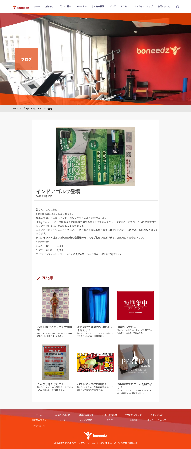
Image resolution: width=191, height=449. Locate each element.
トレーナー (81, 6)
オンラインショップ (143, 6)
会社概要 (133, 420)
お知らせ (49, 6)
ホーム (37, 6)
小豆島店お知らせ (133, 414)
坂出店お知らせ (86, 414)
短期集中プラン (39, 420)
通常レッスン (156, 414)
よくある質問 (98, 6)
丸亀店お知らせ (109, 414)
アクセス (125, 6)
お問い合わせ (164, 6)
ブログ (112, 6)
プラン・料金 (64, 6)
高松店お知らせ (62, 414)
